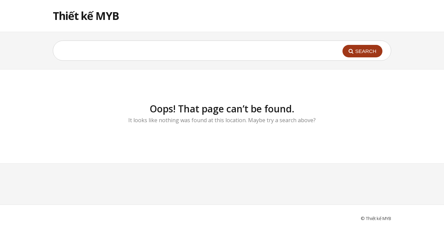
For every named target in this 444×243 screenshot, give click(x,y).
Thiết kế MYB (86, 15)
